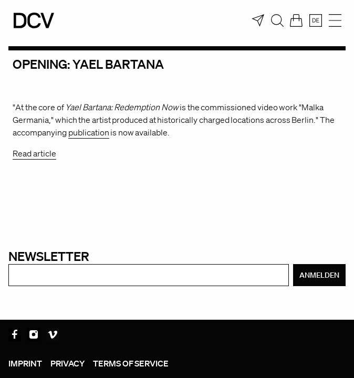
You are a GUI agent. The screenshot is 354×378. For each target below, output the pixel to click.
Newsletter (48, 256)
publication (88, 132)
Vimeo (52, 334)
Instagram (33, 334)
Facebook (14, 334)
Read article (34, 153)
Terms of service (131, 363)
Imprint (25, 363)
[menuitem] (315, 20)
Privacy (67, 363)
